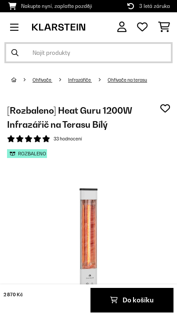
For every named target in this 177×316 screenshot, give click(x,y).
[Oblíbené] (142, 27)
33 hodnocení (68, 138)
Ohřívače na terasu (127, 80)
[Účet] (121, 27)
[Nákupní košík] (164, 27)
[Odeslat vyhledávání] (14, 52)
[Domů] (22, 80)
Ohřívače (42, 80)
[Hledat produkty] (88, 52)
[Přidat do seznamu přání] (165, 108)
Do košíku (132, 300)
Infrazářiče (80, 80)
